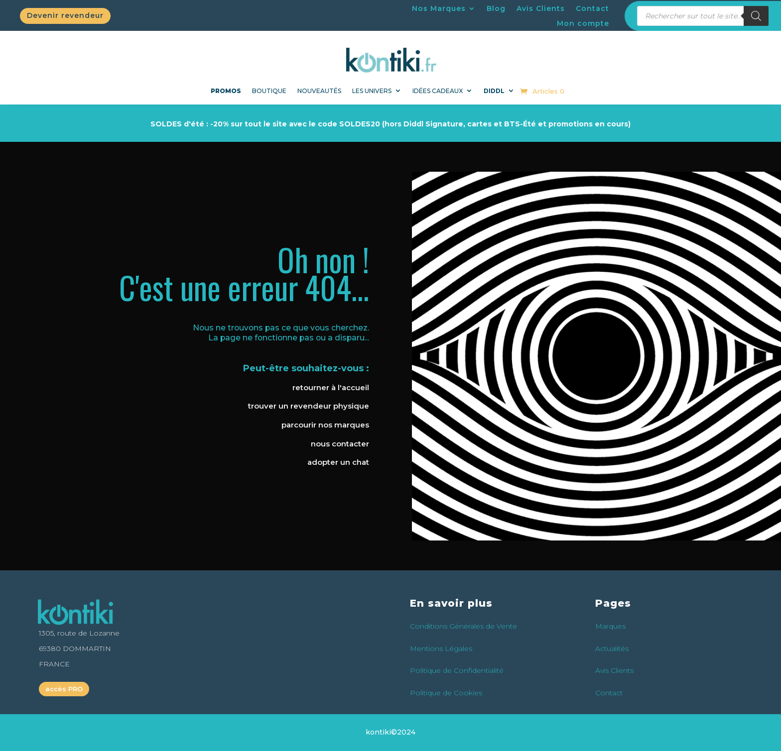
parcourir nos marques (325, 424)
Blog (496, 9)
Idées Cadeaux (437, 91)
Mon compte (583, 24)
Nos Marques (439, 9)
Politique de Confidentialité (457, 670)
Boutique (269, 91)
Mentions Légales (441, 648)
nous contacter (340, 443)
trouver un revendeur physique (308, 406)
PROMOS (226, 91)
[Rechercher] (756, 16)
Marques (610, 626)
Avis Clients (541, 9)
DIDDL (494, 91)
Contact (592, 9)
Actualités (612, 648)
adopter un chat (338, 462)
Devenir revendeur (65, 15)
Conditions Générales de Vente (463, 626)
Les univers (371, 91)
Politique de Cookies (446, 692)
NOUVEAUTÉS (319, 91)
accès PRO (64, 689)
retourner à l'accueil (330, 387)
